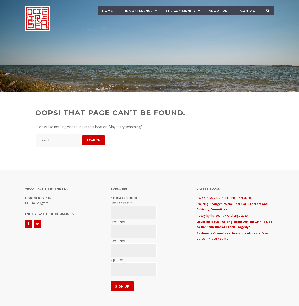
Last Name (118, 241)
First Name (118, 222)
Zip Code (117, 260)
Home (107, 11)
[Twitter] (37, 224)
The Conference (141, 10)
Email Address (121, 203)
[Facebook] (28, 224)
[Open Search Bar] (268, 10)
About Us (222, 10)
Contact (249, 11)
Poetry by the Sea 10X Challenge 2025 (222, 216)
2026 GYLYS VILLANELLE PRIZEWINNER (224, 198)
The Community (185, 10)
